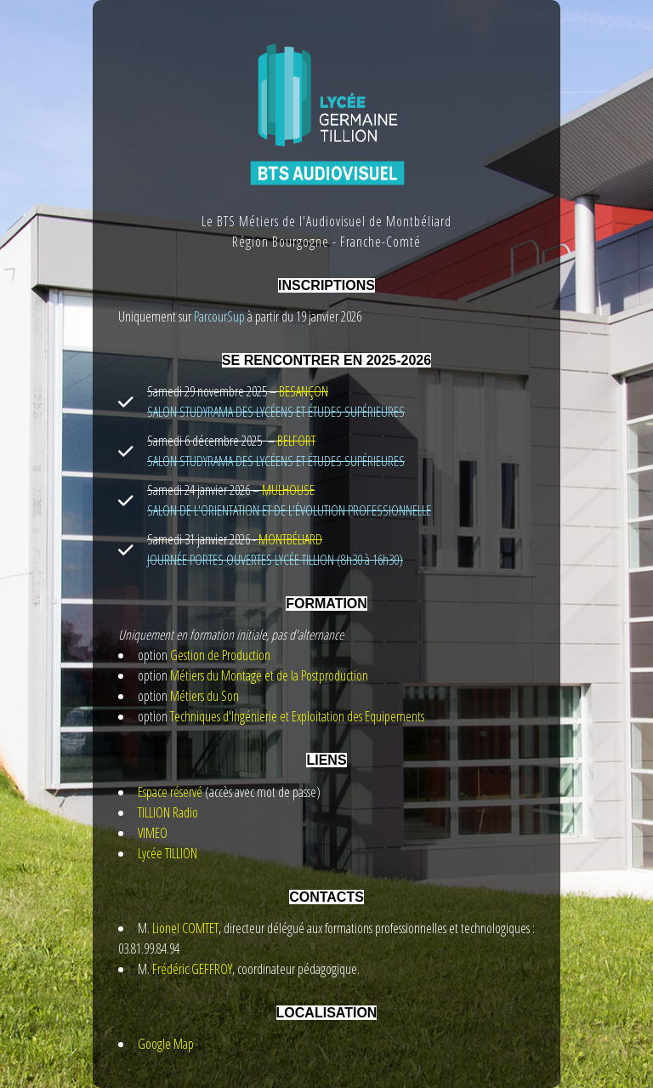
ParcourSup (218, 316)
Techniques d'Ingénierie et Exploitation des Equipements (297, 716)
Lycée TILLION (167, 853)
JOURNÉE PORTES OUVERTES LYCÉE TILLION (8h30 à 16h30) (275, 559)
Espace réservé (170, 792)
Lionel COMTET (185, 928)
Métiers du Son (204, 695)
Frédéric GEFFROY (192, 969)
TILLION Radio (168, 812)
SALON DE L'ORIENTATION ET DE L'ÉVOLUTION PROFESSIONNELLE (289, 510)
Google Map (166, 1043)
